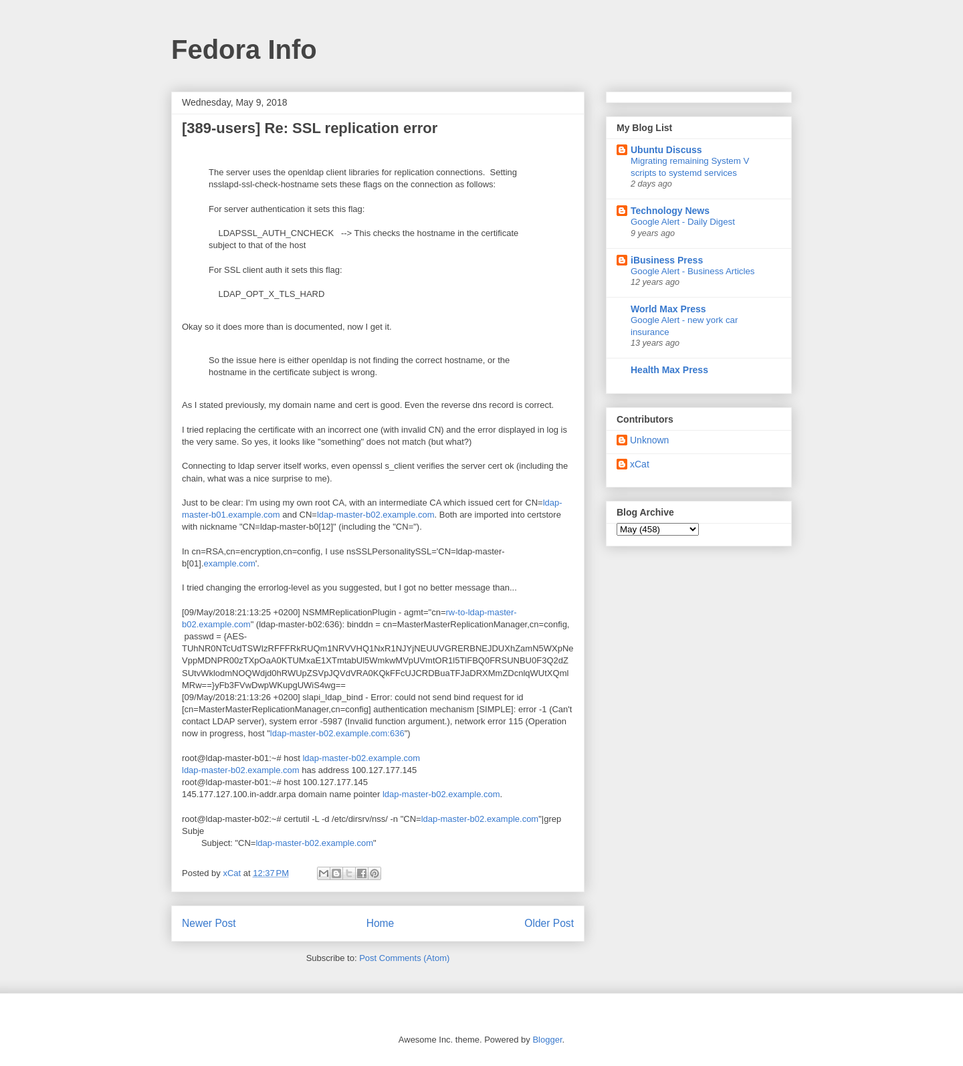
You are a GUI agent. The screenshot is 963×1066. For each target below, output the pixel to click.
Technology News (670, 210)
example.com (229, 563)
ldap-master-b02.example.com (376, 515)
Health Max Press (669, 369)
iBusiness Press (667, 260)
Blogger (547, 1040)
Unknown (649, 440)
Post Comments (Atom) (404, 958)
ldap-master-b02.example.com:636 (337, 733)
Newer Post (209, 923)
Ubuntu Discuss (666, 149)
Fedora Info (244, 49)
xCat (639, 464)
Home (380, 923)
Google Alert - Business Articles (693, 271)
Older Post (549, 923)
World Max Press (668, 309)
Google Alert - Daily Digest (683, 222)
